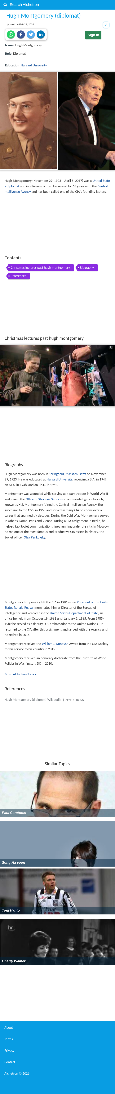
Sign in (93, 35)
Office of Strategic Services (44, 499)
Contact (9, 1062)
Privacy (9, 1050)
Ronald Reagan (24, 607)
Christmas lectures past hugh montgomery (40, 268)
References (18, 276)
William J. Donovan (55, 644)
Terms (8, 1039)
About (8, 1027)
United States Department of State (74, 613)
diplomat (13, 186)
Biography (87, 268)
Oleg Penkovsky (34, 537)
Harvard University (34, 65)
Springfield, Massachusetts (67, 474)
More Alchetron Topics (20, 674)
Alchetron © (16, 1073)
